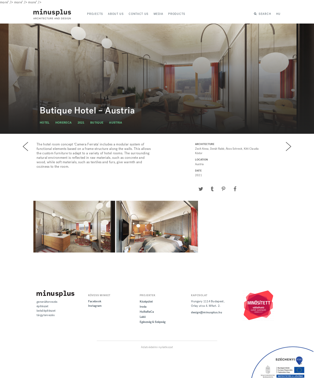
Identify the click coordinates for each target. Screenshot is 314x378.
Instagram (95, 306)
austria (115, 123)
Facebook (94, 301)
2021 (81, 123)
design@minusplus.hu (206, 312)
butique (96, 123)
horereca (63, 123)
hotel (45, 123)
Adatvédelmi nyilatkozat (157, 347)
